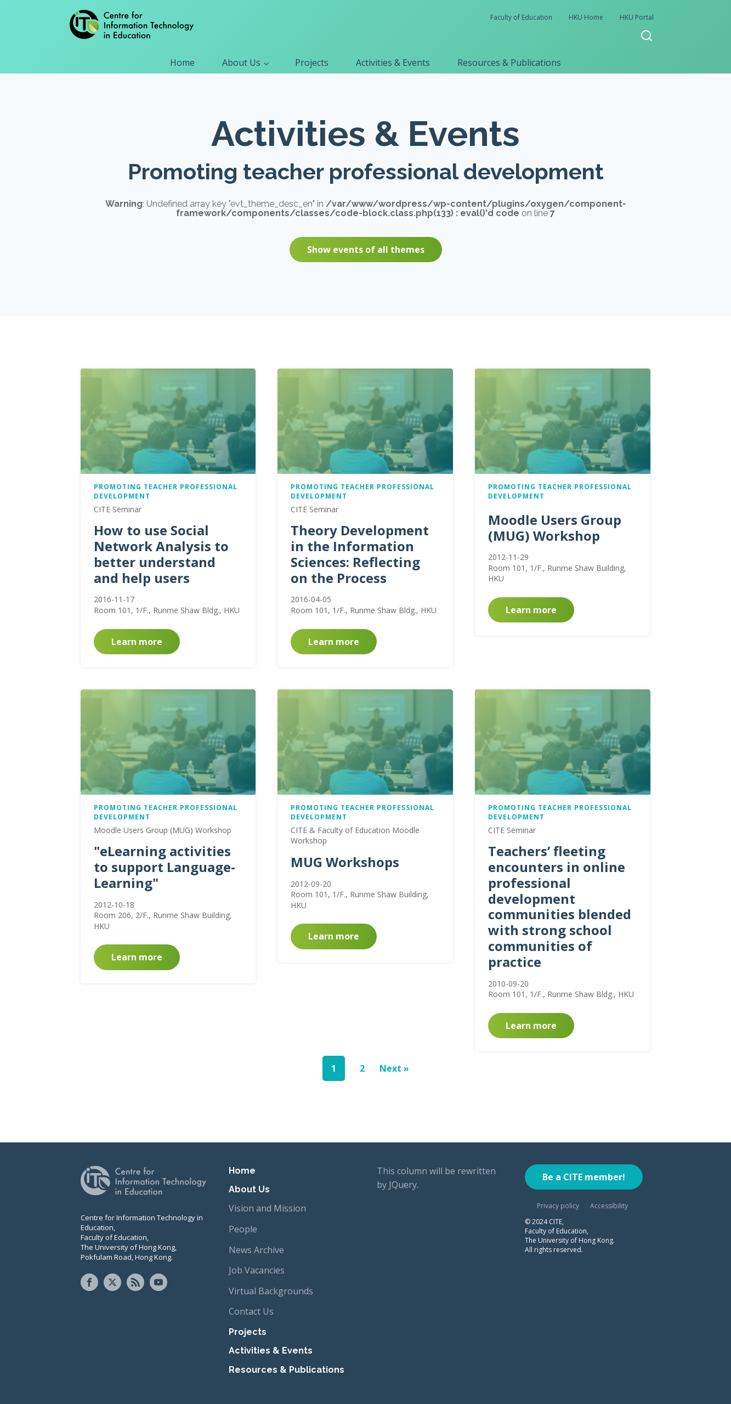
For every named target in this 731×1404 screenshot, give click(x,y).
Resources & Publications (509, 62)
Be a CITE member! (583, 1177)
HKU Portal (637, 17)
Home (182, 62)
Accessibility (609, 1205)
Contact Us (251, 1311)
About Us (241, 62)
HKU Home (586, 17)
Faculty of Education (521, 17)
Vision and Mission (267, 1208)
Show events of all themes (365, 250)
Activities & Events (393, 62)
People (243, 1229)
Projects (311, 62)
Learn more (136, 642)
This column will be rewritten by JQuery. (436, 1178)
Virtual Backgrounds (271, 1291)
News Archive (256, 1250)
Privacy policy (558, 1205)
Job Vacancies (257, 1270)
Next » (394, 1068)
